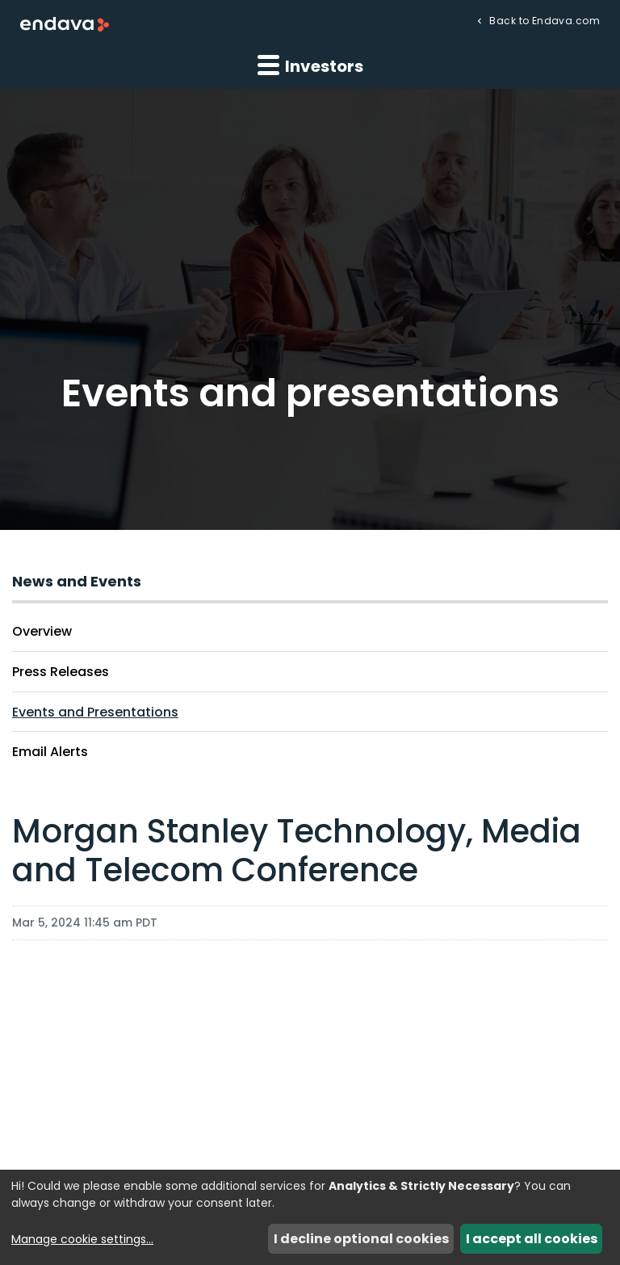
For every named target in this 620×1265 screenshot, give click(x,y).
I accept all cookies (531, 1238)
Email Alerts (50, 751)
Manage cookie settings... (82, 1239)
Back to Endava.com (543, 20)
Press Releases (60, 671)
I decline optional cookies (361, 1238)
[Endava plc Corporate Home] (64, 23)
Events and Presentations (95, 712)
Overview (42, 631)
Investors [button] (310, 65)
